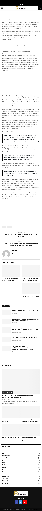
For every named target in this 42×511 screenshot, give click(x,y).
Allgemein (5, 451)
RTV (3, 469)
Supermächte (5, 476)
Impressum (22, 2)
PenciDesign (36, 509)
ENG (3, 453)
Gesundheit (5, 458)
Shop (27, 2)
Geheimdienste (6, 455)
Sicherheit (5, 474)
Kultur (3, 462)
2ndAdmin (15, 251)
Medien (4, 464)
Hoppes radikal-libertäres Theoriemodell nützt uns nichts (25, 311)
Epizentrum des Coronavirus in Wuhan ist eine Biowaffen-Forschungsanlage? (18, 396)
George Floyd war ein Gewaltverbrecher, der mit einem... (30, 420)
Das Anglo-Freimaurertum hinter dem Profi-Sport (10, 438)
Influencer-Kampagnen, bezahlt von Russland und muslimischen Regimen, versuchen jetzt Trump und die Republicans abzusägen (25, 329)
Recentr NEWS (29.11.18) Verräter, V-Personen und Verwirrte (31, 297)
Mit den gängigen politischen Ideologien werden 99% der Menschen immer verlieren (25, 320)
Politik (4, 467)
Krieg (3, 460)
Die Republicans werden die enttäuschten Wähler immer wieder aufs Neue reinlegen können (24, 338)
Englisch (31, 2)
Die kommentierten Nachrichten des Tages (10, 420)
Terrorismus (5, 478)
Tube (36, 2)
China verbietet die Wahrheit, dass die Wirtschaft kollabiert (30, 279)
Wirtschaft (5, 480)
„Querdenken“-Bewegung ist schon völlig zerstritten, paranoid (10, 280)
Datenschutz (16, 2)
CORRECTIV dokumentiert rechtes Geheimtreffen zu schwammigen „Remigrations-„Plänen (21, 245)
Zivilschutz (5, 483)
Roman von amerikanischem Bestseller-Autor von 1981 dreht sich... (29, 439)
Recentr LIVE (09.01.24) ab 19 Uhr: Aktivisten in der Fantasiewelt (21, 235)
